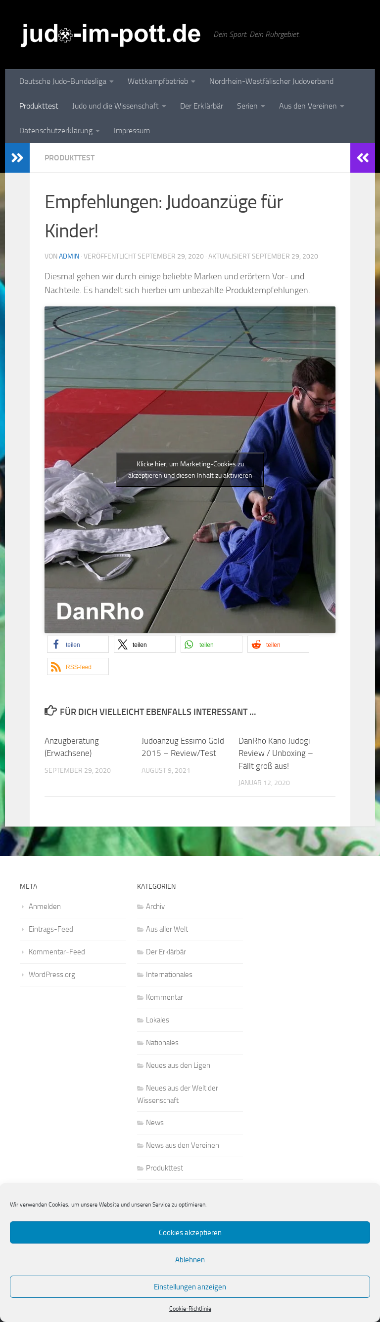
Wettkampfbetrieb (158, 81)
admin (69, 256)
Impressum (132, 130)
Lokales (157, 1020)
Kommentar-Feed (57, 951)
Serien (247, 106)
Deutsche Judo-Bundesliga (62, 81)
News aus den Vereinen (182, 1145)
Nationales (162, 1042)
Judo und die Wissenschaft (115, 106)
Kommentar (164, 997)
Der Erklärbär (201, 106)
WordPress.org (52, 974)
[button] (78, 644)
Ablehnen (190, 1259)
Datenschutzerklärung (56, 130)
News (155, 1122)
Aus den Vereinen (308, 106)
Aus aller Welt (167, 929)
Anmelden (45, 906)
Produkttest (38, 106)
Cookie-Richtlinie (190, 1308)
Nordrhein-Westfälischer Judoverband (271, 81)
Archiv (155, 906)
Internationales (169, 974)
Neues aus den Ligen (178, 1065)
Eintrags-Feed (51, 929)
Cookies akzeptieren (190, 1232)
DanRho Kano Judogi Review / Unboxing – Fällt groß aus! (275, 753)
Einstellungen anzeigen (190, 1287)
